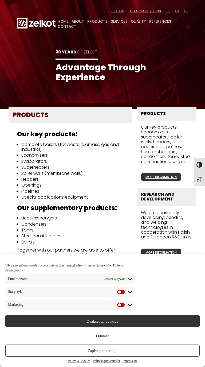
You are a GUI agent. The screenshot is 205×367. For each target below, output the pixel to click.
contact (67, 26)
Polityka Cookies (79, 361)
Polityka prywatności (106, 361)
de (186, 11)
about (78, 21)
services (119, 21)
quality (138, 21)
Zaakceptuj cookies (102, 321)
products (97, 21)
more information (161, 177)
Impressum (130, 361)
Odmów (102, 336)
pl (168, 11)
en (177, 11)
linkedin (117, 11)
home (63, 21)
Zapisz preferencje (102, 351)
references (160, 21)
